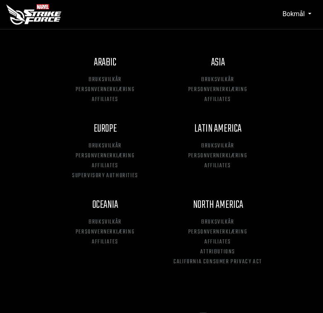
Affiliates (105, 99)
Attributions (217, 252)
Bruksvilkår (105, 80)
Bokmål (294, 14)
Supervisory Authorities (105, 176)
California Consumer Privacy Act (218, 262)
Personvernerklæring (105, 90)
